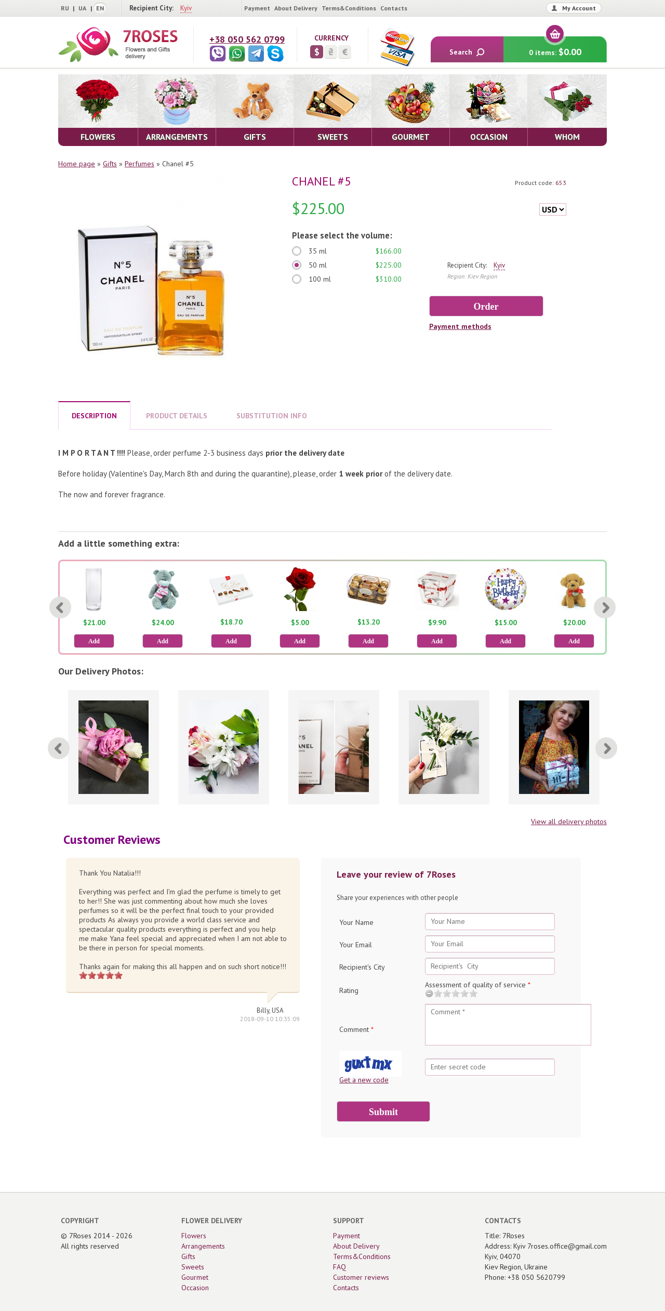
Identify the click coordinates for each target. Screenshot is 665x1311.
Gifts (110, 163)
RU (65, 8)
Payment (257, 8)
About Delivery (295, 8)
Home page (76, 163)
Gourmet (194, 1277)
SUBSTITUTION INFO (271, 415)
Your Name (356, 922)
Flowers (193, 1235)
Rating (348, 990)
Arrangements (203, 1246)
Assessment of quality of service (477, 984)
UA (82, 8)
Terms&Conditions (349, 8)
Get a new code (364, 1079)
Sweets (192, 1267)
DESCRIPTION (94, 415)
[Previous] (60, 607)
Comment (356, 1029)
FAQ (339, 1267)
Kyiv (186, 8)
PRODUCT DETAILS (176, 415)
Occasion (195, 1287)
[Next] (605, 607)
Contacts (393, 8)
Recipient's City (362, 967)
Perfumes (139, 163)
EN (100, 8)
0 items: (555, 47)
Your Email (355, 945)
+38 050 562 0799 (247, 39)
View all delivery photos (569, 821)
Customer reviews (361, 1277)
